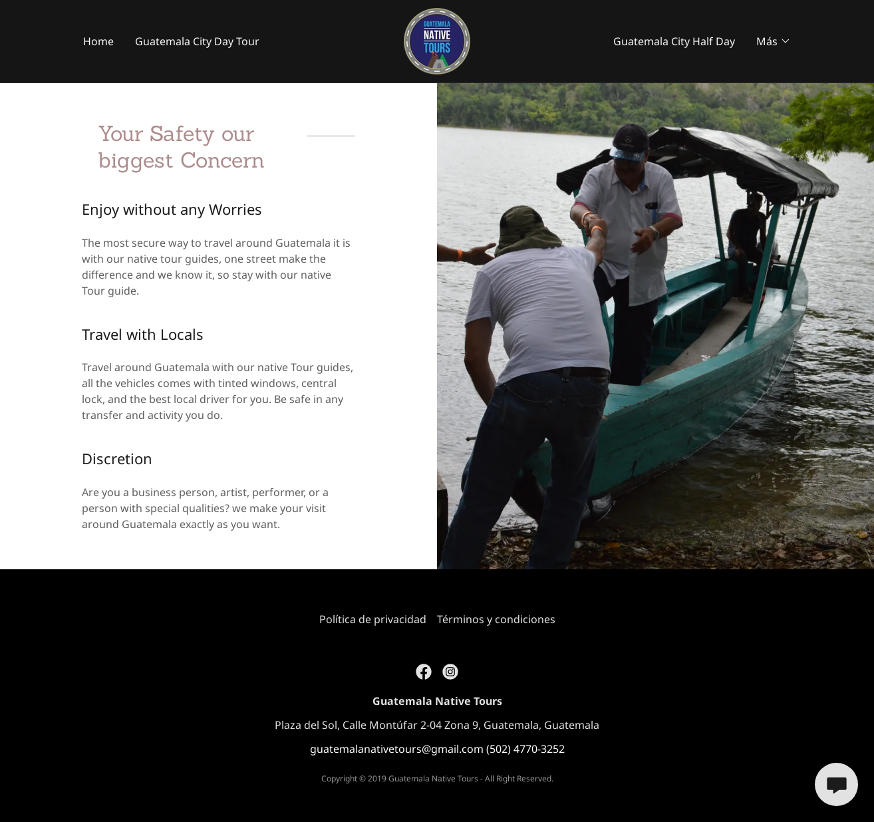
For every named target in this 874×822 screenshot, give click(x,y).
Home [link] (98, 41)
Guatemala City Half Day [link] (674, 41)
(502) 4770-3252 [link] (525, 749)
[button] (773, 41)
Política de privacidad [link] (372, 619)
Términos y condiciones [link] (496, 619)
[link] (437, 40)
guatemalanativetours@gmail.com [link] (397, 749)
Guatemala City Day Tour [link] (197, 41)
